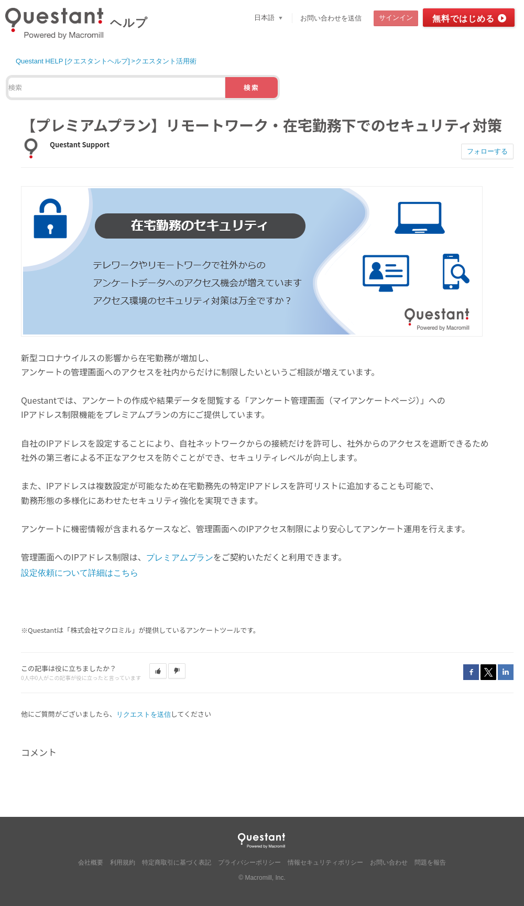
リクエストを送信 (143, 714)
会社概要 (90, 862)
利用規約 (122, 862)
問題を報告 (430, 862)
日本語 (265, 17)
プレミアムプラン (179, 557)
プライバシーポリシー (249, 862)
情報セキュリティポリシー (325, 862)
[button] (158, 671)
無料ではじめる (463, 18)
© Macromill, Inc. (262, 877)
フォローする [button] (487, 151)
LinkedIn (506, 672)
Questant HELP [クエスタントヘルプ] (73, 61)
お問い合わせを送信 (331, 18)
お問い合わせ (389, 862)
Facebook (471, 672)
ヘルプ (129, 22)
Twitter (488, 672)
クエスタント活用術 (165, 61)
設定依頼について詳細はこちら (79, 572)
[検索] (116, 87)
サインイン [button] (396, 17)
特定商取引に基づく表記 (176, 862)
